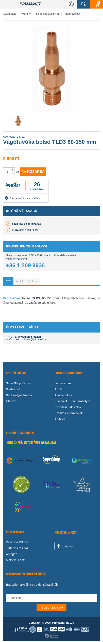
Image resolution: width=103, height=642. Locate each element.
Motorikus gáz (15, 560)
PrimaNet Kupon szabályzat (72, 402)
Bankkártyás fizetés (19, 396)
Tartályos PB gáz (17, 548)
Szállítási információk (68, 413)
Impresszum (62, 384)
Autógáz (11, 554)
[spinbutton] (7, 171)
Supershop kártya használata (22, 197)
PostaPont (13, 390)
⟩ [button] (94, 119)
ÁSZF (58, 390)
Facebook (64, 546)
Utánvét (11, 402)
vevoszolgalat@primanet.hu (31, 339)
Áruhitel (59, 419)
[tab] (8, 281)
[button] (13, 169)
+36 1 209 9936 (25, 265)
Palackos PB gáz (17, 543)
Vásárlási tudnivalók (67, 408)
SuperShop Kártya (18, 384)
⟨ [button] (9, 119)
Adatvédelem (63, 396)
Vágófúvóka (11, 299)
